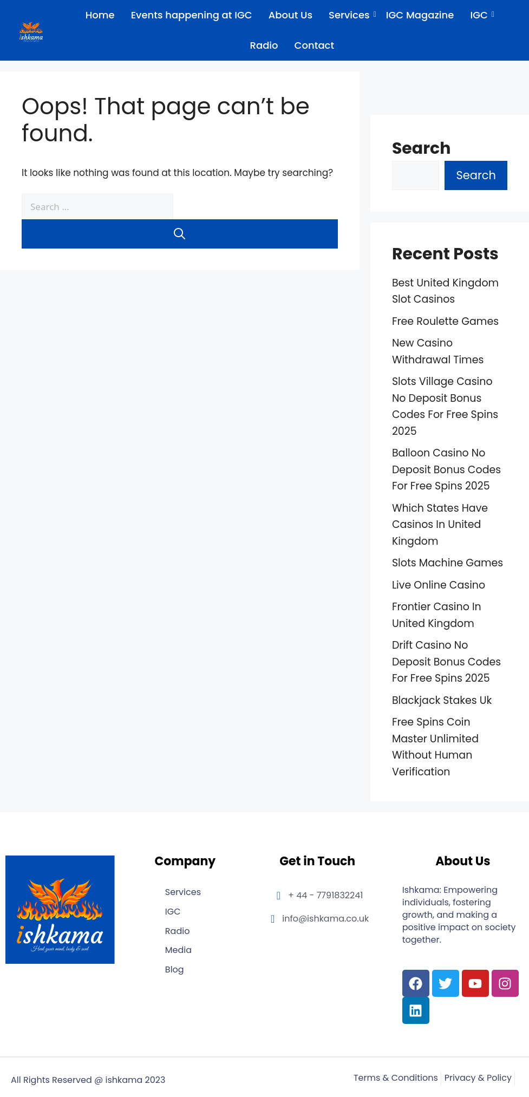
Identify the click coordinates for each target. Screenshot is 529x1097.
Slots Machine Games (447, 563)
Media (178, 950)
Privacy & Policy (478, 1078)
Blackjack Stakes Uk (442, 700)
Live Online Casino (438, 585)
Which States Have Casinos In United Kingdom (440, 524)
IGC (480, 15)
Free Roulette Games (445, 321)
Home (100, 15)
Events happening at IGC (191, 15)
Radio (264, 45)
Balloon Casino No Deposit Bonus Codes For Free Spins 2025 (446, 469)
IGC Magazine (420, 15)
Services (351, 15)
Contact (314, 45)
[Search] (180, 234)
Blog (174, 970)
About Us (290, 15)
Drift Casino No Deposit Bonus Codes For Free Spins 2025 (446, 661)
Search (421, 148)
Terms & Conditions (396, 1078)
